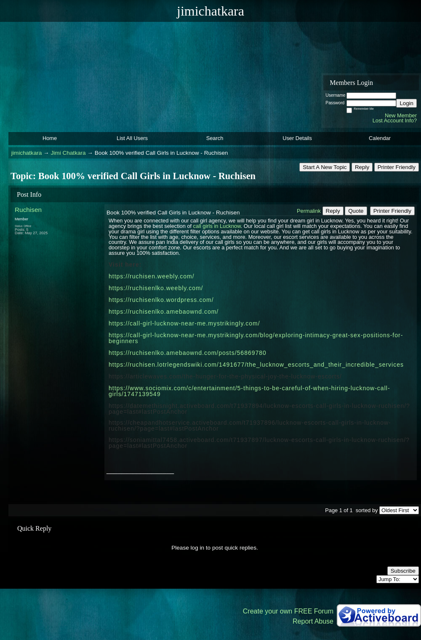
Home (50, 138)
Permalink (309, 211)
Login (406, 103)
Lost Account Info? (395, 120)
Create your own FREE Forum (288, 611)
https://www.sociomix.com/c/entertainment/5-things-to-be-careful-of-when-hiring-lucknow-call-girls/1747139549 (249, 391)
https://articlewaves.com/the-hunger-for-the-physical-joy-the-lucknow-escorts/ (225, 376)
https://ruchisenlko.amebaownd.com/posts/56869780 (187, 352)
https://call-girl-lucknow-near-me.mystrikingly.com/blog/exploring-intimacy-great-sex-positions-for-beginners (256, 338)
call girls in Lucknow (217, 226)
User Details (297, 138)
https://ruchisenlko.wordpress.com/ (161, 299)
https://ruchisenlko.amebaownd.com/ (163, 311)
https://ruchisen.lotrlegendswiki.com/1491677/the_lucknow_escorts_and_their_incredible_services (256, 364)
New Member (401, 115)
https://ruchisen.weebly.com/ (152, 276)
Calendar (380, 138)
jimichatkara (26, 153)
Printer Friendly (397, 167)
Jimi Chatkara (68, 153)
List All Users (132, 138)
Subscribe (403, 571)
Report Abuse (313, 621)
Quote (355, 211)
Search (215, 138)
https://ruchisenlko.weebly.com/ (156, 288)
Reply (362, 167)
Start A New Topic (324, 167)
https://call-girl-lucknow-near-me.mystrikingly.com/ (184, 323)
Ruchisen (28, 209)
